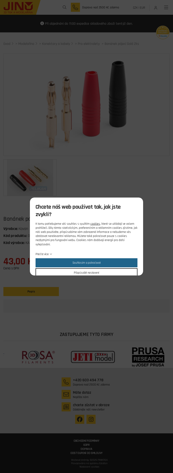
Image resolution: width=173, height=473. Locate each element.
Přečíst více (42, 254)
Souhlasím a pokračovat (86, 263)
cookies (95, 224)
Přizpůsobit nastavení (86, 273)
